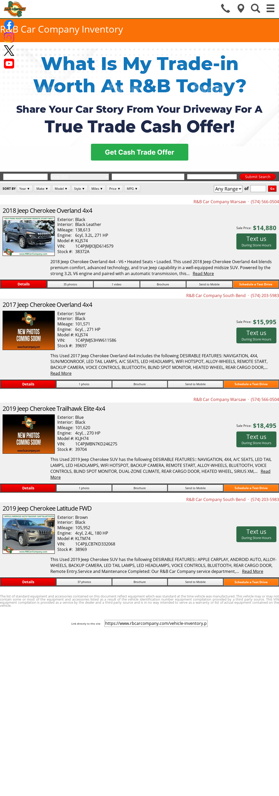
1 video (116, 284)
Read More (203, 273)
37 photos (84, 582)
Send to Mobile (209, 284)
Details (24, 284)
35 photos (70, 284)
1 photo (84, 384)
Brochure (163, 284)
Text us (256, 240)
